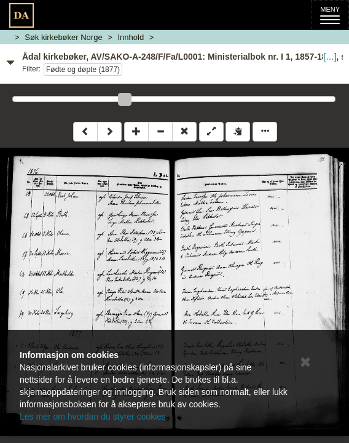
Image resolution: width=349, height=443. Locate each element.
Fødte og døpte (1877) (83, 69)
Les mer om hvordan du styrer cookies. (94, 416)
